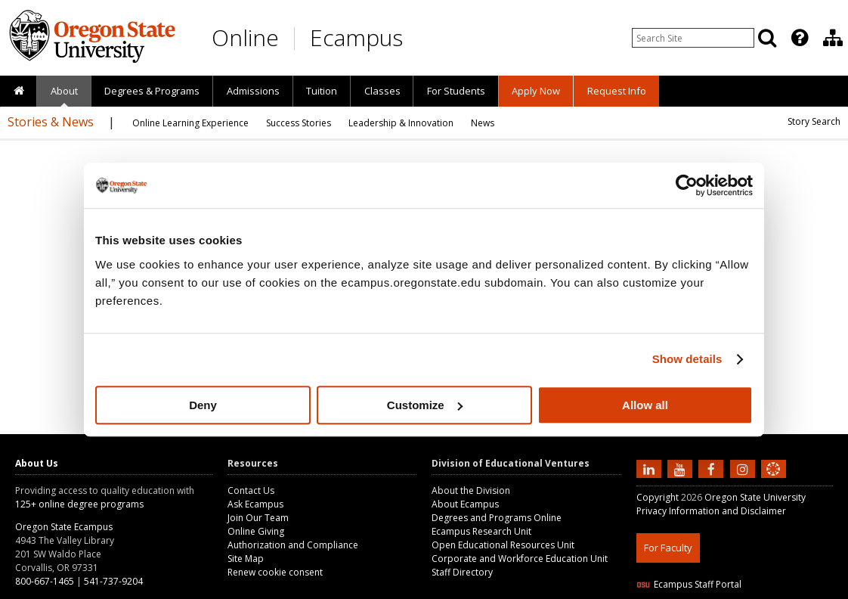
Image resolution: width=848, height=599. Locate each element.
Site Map (245, 558)
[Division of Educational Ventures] (833, 38)
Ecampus (356, 37)
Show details (687, 358)
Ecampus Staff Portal (688, 584)
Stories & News (51, 121)
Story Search (814, 121)
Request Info (616, 91)
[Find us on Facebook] (712, 468)
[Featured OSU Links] (799, 38)
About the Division (471, 490)
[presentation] (798, 38)
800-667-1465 (44, 581)
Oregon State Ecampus (64, 526)
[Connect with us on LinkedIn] (650, 468)
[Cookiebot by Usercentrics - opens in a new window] (687, 185)
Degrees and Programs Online (497, 517)
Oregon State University (755, 497)
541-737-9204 (113, 581)
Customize (425, 405)
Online (245, 37)
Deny (203, 405)
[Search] (767, 38)
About (64, 91)
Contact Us (250, 490)
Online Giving (255, 531)
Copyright (657, 497)
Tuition (321, 91)
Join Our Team (258, 517)
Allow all (645, 405)
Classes (382, 91)
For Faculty (668, 547)
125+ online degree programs (79, 504)
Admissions (253, 91)
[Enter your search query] (693, 38)
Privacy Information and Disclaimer (711, 510)
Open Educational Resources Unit (503, 544)
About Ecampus (465, 504)
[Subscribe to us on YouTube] (681, 468)
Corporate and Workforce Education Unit (520, 558)
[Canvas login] (773, 481)
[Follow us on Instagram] (744, 468)
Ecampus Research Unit (481, 531)
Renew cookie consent (275, 572)
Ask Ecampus (255, 504)
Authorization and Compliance (292, 544)
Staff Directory (462, 572)
